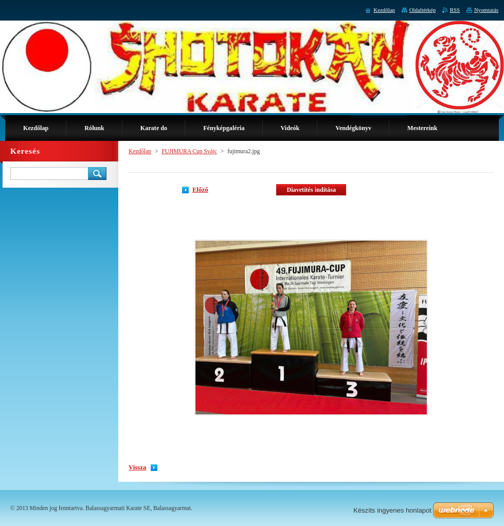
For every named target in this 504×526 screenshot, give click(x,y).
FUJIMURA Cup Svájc (189, 151)
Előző (200, 189)
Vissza (137, 467)
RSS (455, 10)
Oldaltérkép (422, 10)
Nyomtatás (486, 10)
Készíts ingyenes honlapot (392, 510)
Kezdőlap (140, 151)
